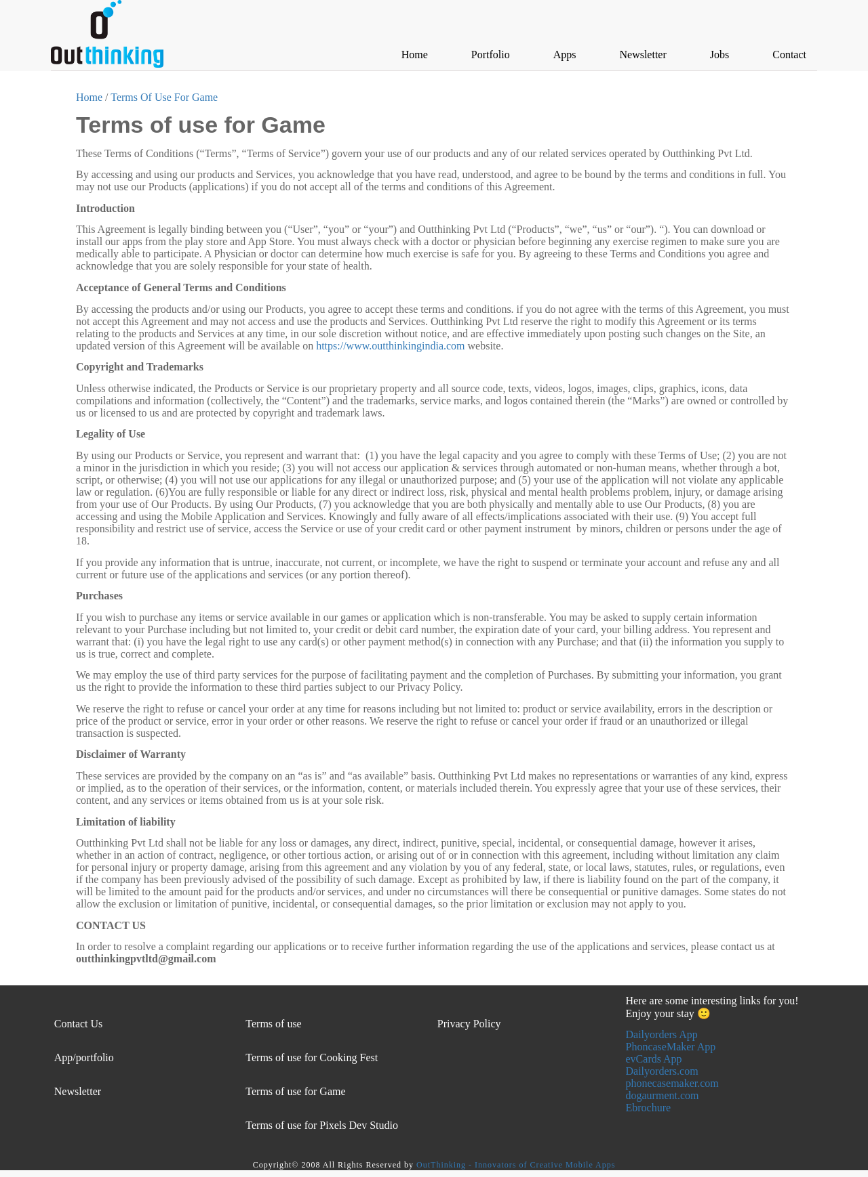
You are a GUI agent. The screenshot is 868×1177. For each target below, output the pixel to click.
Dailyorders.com (662, 1071)
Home (89, 97)
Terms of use (273, 1023)
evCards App (654, 1059)
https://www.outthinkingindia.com (390, 345)
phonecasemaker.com (672, 1083)
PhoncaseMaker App (671, 1046)
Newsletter (77, 1091)
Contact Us (78, 1023)
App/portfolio (84, 1057)
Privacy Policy (469, 1023)
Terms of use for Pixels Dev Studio (321, 1125)
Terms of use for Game (295, 1091)
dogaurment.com (662, 1095)
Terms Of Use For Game (164, 97)
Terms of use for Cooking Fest (311, 1057)
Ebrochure (648, 1107)
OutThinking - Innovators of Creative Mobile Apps (515, 1165)
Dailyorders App (662, 1034)
